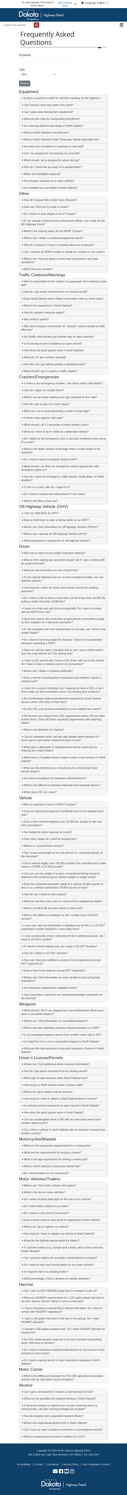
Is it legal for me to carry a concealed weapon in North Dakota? (61, 1041)
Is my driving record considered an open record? (53, 343)
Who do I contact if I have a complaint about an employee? (59, 245)
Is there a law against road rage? (43, 417)
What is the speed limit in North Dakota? (48, 305)
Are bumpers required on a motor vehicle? (49, 180)
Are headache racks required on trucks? (48, 832)
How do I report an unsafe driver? (44, 390)
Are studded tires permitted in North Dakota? (51, 187)
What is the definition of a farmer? (44, 729)
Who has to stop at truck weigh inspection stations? (55, 553)
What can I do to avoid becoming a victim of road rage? (57, 411)
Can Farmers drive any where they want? (49, 105)
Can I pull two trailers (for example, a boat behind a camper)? (60, 1257)
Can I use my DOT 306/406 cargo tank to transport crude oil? (60, 1290)
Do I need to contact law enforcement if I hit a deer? (55, 494)
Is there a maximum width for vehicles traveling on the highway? (62, 98)
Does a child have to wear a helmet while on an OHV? (56, 520)
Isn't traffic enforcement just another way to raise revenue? (59, 336)
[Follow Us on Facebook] (61, 1471)
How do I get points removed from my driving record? (56, 291)
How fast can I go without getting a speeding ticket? (55, 364)
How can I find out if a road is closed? (46, 206)
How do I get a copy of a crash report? (47, 404)
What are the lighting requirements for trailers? (52, 1240)
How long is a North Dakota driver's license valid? (53, 1085)
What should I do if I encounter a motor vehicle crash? (56, 424)
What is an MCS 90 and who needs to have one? (53, 908)
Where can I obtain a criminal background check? (53, 238)
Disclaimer (53, 1464)
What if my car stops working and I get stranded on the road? (60, 397)
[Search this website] (18, 25)
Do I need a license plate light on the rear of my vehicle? (57, 1199)
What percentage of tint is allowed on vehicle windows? (57, 1278)
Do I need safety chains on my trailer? (46, 1206)
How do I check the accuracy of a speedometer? (53, 167)
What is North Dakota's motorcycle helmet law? (52, 1166)
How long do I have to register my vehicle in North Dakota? (59, 1233)
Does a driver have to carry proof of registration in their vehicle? (62, 1220)
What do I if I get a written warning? (45, 357)
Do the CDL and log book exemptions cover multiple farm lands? (62, 709)
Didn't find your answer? (38, 269)
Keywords (25, 55)
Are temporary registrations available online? (51, 987)
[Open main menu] (121, 25)
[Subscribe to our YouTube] (67, 1471)
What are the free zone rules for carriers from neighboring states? (63, 901)
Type (22, 69)
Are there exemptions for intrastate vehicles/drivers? (55, 778)
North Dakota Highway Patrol (74, 1450)
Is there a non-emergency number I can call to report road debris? (63, 383)
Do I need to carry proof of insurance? (46, 1213)
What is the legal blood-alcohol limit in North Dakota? (55, 1422)
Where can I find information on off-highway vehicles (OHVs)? (61, 527)
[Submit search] (36, 25)
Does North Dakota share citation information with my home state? (64, 298)
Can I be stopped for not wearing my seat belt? (52, 153)
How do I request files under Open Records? (50, 200)
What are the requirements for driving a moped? (52, 1152)
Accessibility (23, 1464)
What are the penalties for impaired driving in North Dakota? (60, 1398)
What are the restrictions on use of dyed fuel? (51, 570)
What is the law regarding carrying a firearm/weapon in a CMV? (62, 1027)
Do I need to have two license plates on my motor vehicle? (59, 1264)
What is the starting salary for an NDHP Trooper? (53, 231)
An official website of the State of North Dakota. (48, 4)
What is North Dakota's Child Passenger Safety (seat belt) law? (62, 139)
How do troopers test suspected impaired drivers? (54, 1416)
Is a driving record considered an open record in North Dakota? (61, 1105)
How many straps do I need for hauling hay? (50, 838)
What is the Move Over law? (41, 501)
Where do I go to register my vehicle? (46, 1226)
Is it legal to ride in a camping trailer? (46, 1271)
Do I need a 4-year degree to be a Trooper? (50, 213)
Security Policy (71, 1464)
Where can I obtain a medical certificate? (48, 671)
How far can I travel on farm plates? (45, 894)
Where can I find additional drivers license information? (57, 1064)
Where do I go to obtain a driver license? (48, 1091)
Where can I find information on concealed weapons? (56, 1020)
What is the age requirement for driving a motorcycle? (56, 1159)
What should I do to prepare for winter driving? (51, 160)
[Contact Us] (55, 1471)
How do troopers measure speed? (44, 312)
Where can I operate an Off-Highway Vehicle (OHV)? (55, 533)
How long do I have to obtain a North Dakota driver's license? (60, 1098)
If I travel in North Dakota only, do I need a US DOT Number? (60, 946)
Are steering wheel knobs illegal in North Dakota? (53, 125)
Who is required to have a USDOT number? (50, 804)
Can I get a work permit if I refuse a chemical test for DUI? (59, 1391)
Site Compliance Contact (96, 1464)
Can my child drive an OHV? (41, 513)
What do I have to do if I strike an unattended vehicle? (56, 431)
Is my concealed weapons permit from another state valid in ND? (63, 1034)
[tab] (63, 98)
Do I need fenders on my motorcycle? (46, 1173)
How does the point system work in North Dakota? (54, 350)
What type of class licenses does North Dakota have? (56, 1078)
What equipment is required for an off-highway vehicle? (57, 540)
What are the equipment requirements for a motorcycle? (57, 1145)
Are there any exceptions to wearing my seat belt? (54, 146)
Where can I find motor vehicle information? (50, 1185)
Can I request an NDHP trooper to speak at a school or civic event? (64, 251)
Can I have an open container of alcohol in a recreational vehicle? (63, 1429)
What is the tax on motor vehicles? (44, 1192)
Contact (38, 1464)
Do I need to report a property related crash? (50, 459)
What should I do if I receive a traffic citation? (51, 371)
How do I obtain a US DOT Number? (46, 953)
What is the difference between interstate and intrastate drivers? (62, 785)
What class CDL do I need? (40, 792)
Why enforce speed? (36, 319)
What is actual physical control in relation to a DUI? (54, 1436)
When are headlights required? (42, 174)
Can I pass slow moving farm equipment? (49, 112)
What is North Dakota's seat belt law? (46, 132)
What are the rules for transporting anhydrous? (52, 118)
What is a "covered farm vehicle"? (44, 845)
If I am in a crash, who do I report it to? (47, 487)
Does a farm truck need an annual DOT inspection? (55, 970)
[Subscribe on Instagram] (72, 1471)
